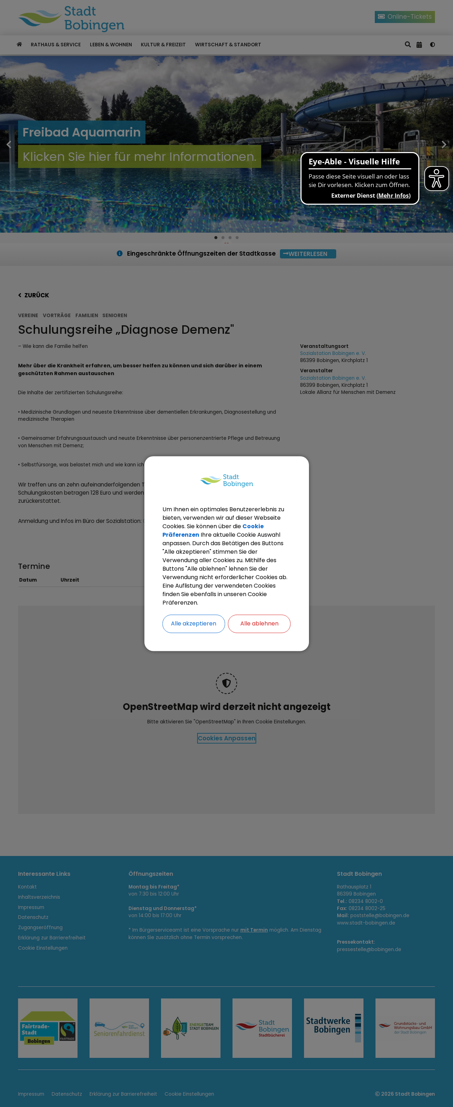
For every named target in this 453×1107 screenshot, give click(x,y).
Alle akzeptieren (193, 623)
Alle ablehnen (259, 623)
